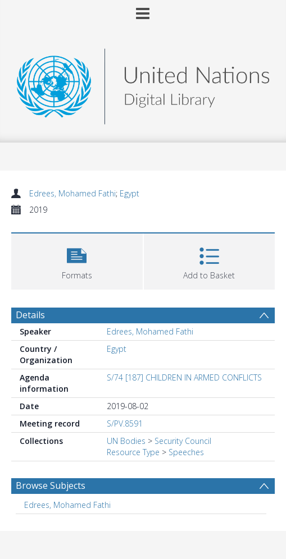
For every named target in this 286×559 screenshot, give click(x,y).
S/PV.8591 (125, 423)
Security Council (183, 441)
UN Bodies (126, 441)
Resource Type (133, 452)
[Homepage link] (143, 83)
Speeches (186, 452)
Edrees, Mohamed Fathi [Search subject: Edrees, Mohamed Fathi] (67, 505)
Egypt (129, 193)
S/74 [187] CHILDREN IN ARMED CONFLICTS (184, 377)
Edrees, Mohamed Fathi (72, 193)
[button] (77, 260)
